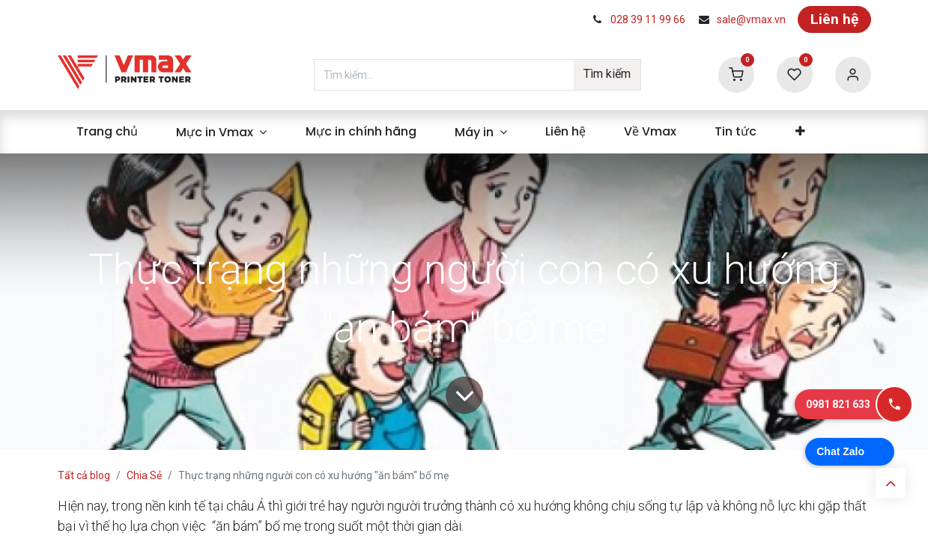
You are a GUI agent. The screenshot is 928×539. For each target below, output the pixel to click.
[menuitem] (107, 132)
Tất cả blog (84, 475)
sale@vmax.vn (751, 19)
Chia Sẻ (144, 475)
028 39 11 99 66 (647, 19)
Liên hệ (834, 19)
